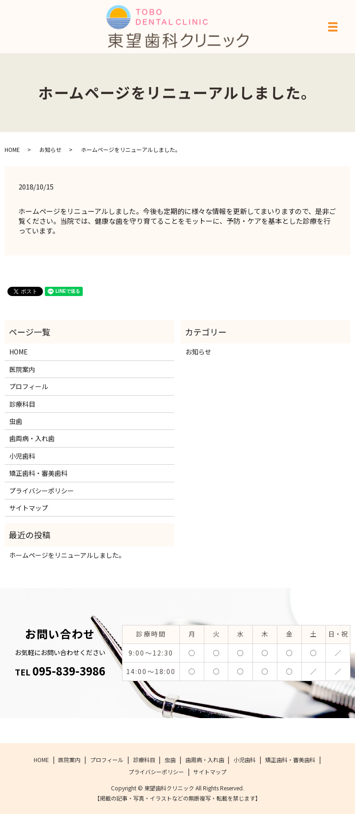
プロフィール (28, 386)
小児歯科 (22, 456)
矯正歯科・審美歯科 (38, 473)
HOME (12, 149)
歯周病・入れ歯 (32, 438)
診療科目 (22, 404)
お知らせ (50, 149)
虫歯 (15, 421)
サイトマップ (28, 507)
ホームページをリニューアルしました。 (67, 555)
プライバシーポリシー (41, 490)
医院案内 (22, 369)
